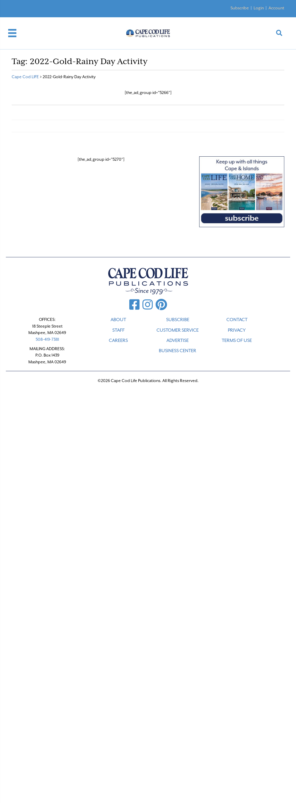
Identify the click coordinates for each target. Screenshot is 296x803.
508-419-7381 (47, 339)
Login (259, 8)
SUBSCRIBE (177, 319)
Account (276, 8)
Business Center (177, 350)
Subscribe (239, 8)
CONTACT (236, 319)
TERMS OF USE (237, 340)
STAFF (118, 330)
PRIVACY (237, 330)
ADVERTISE (177, 340)
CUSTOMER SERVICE (177, 330)
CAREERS (118, 340)
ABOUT (118, 319)
